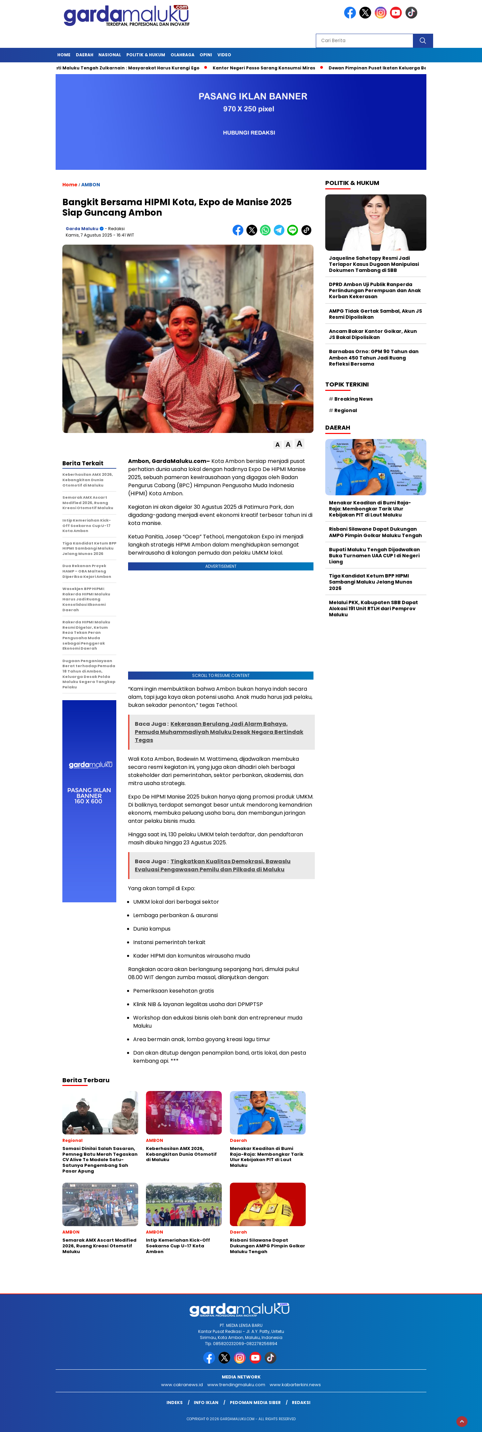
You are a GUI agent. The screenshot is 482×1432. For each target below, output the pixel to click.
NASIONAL (109, 55)
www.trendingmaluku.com (236, 1384)
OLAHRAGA (182, 55)
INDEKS (175, 1402)
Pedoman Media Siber (255, 1402)
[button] (277, 445)
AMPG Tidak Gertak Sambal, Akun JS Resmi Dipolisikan (375, 314)
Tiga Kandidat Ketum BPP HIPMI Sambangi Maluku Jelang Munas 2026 (370, 581)
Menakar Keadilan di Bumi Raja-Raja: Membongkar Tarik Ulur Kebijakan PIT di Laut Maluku (370, 508)
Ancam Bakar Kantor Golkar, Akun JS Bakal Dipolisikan (373, 334)
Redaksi (301, 1402)
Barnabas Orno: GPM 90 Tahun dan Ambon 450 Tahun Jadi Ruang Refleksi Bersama (374, 357)
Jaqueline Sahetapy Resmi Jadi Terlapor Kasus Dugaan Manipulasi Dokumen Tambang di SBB (374, 264)
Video (224, 55)
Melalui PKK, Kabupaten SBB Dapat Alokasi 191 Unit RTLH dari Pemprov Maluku (373, 608)
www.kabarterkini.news (295, 1384)
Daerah (84, 55)
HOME (63, 55)
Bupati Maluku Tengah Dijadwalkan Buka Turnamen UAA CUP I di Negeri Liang (374, 555)
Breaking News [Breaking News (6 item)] (353, 399)
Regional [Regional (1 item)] (345, 410)
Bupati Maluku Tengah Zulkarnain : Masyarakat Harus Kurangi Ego (128, 68)
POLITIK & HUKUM (145, 55)
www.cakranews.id (182, 1384)
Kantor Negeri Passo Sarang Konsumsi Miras (269, 68)
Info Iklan (206, 1402)
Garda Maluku (82, 228)
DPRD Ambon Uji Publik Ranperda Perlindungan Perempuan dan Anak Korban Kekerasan (375, 290)
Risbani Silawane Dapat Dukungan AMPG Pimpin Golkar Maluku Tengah (375, 532)
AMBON (90, 184)
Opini (206, 55)
